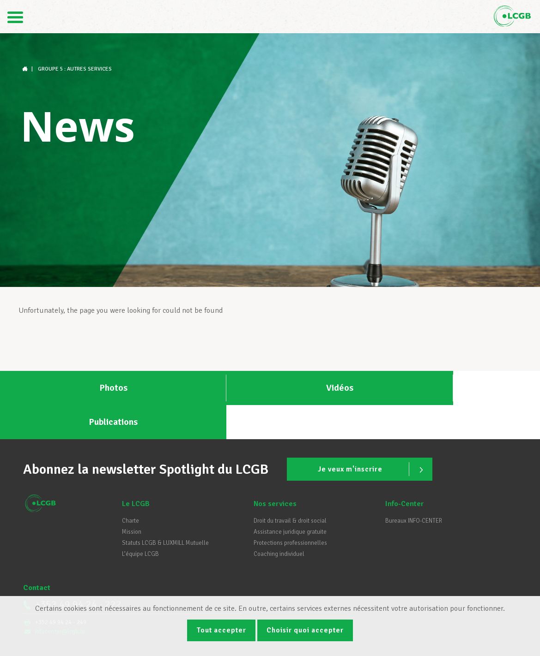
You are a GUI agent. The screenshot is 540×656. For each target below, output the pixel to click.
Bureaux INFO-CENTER (413, 487)
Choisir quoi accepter (306, 629)
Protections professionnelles (290, 509)
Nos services (275, 470)
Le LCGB (136, 470)
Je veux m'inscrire (371, 435)
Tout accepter (219, 629)
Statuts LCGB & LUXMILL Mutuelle (165, 509)
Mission (131, 498)
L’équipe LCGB (140, 521)
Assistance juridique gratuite (290, 498)
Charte (130, 487)
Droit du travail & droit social (290, 487)
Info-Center (404, 470)
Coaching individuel (279, 521)
